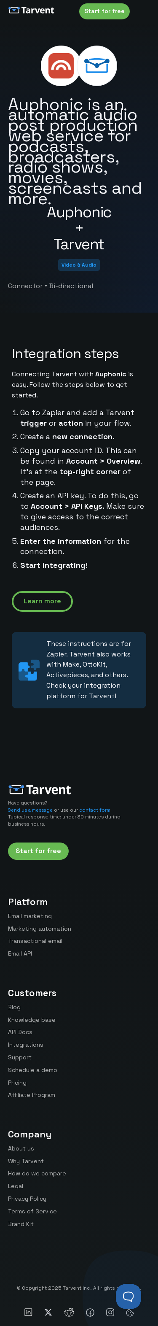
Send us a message (30, 810)
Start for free (104, 11)
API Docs (20, 1032)
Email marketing (30, 916)
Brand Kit (21, 1224)
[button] (141, 11)
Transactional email (35, 941)
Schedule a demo (32, 1070)
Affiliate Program (31, 1095)
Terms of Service (32, 1211)
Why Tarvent (26, 1161)
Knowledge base (32, 1020)
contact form (94, 810)
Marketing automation (39, 928)
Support (20, 1057)
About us (21, 1148)
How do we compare (37, 1173)
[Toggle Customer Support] (128, 1296)
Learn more (42, 601)
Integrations (25, 1044)
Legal (15, 1186)
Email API (20, 953)
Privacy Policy (27, 1198)
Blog (14, 1007)
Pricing (17, 1082)
